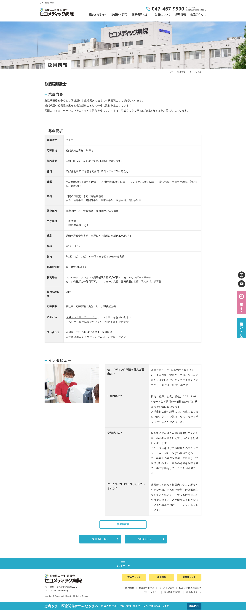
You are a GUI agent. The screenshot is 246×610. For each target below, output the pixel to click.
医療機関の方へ (141, 14)
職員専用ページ (193, 594)
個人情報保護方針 (172, 594)
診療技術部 (123, 524)
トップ (170, 72)
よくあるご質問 (166, 589)
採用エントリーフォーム (88, 336)
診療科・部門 (119, 14)
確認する (193, 606)
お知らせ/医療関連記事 (190, 589)
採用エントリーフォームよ (81, 317)
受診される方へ (98, 14)
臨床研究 (129, 589)
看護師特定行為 (146, 589)
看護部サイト (241, 306)
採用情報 (180, 14)
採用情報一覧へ (100, 539)
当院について (163, 14)
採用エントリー (145, 539)
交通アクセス (198, 14)
